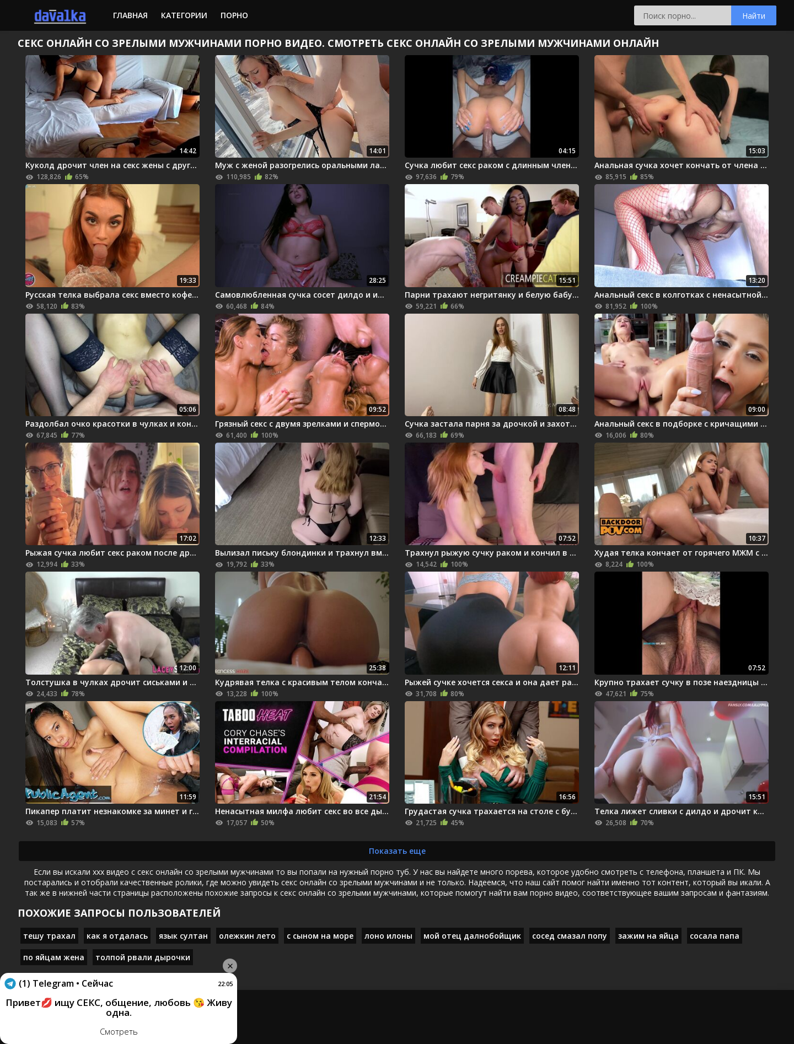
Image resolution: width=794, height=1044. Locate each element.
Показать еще (397, 851)
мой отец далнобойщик (472, 935)
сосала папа (714, 935)
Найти (753, 15)
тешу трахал (49, 935)
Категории (184, 15)
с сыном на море (320, 935)
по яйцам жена (53, 957)
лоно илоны (388, 935)
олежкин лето (247, 935)
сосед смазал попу (569, 935)
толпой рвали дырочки (142, 957)
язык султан (183, 935)
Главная (130, 15)
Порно (234, 15)
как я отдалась (117, 935)
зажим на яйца (648, 935)
